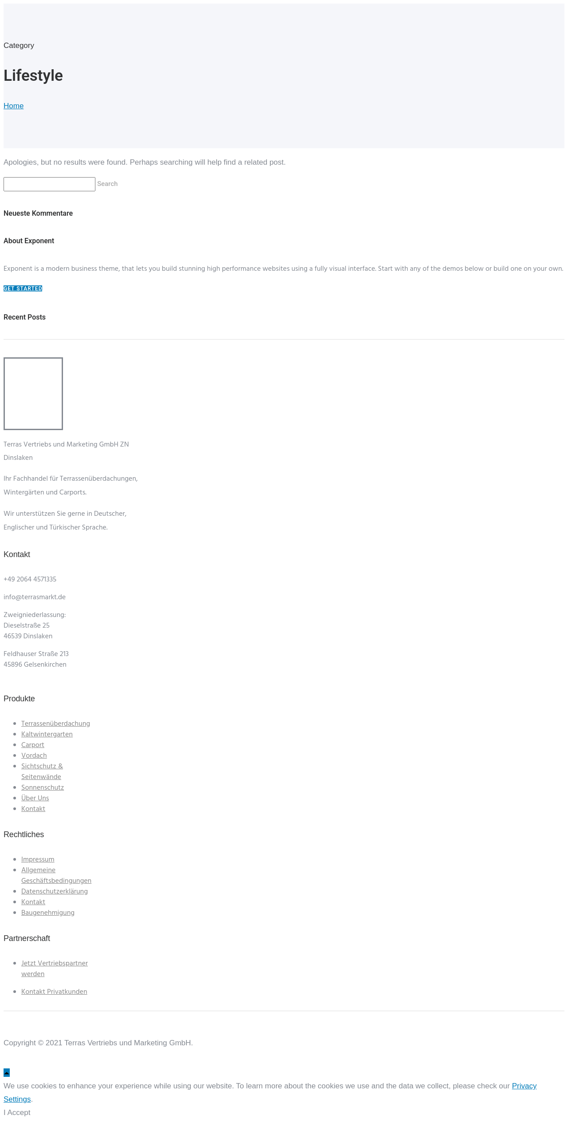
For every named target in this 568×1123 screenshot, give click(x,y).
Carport (32, 745)
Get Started (23, 288)
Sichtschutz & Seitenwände (42, 772)
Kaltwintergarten (47, 734)
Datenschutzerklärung (54, 892)
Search (108, 184)
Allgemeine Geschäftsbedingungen (56, 876)
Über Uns (35, 798)
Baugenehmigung (48, 913)
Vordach (34, 756)
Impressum (38, 860)
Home (14, 106)
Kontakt (33, 809)
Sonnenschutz (42, 788)
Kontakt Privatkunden (54, 992)
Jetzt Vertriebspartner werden (54, 969)
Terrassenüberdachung (55, 724)
